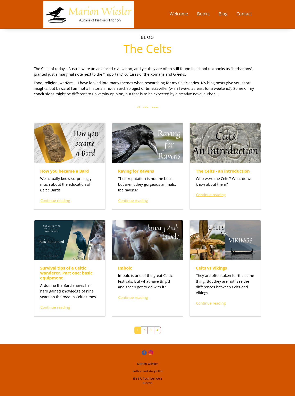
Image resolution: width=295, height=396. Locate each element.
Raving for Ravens (136, 171)
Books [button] (203, 14)
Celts (145, 107)
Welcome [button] (179, 14)
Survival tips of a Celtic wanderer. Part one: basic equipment (66, 273)
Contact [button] (244, 14)
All (138, 107)
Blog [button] (223, 14)
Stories (154, 107)
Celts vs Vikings (211, 268)
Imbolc (125, 268)
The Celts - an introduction (223, 171)
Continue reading (55, 200)
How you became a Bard (64, 171)
